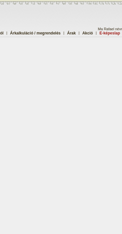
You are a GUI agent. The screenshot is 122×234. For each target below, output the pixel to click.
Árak (71, 33)
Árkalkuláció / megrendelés (35, 33)
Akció (87, 33)
